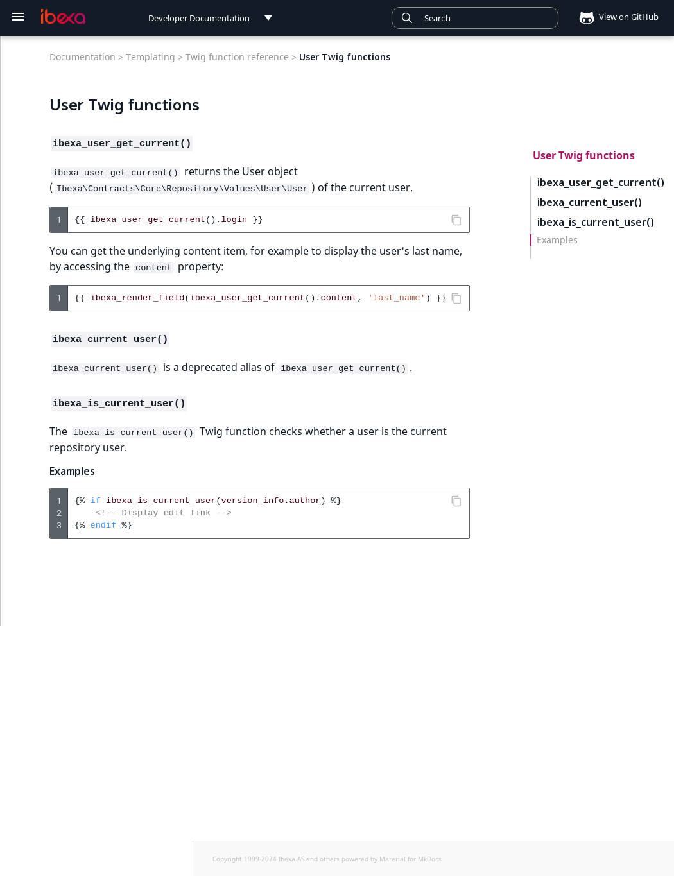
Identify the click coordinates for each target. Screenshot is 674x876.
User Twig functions (584, 155)
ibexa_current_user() (589, 202)
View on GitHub (615, 16)
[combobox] (475, 18)
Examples (557, 240)
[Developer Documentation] (63, 17)
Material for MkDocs (410, 858)
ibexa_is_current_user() (595, 222)
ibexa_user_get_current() (600, 182)
